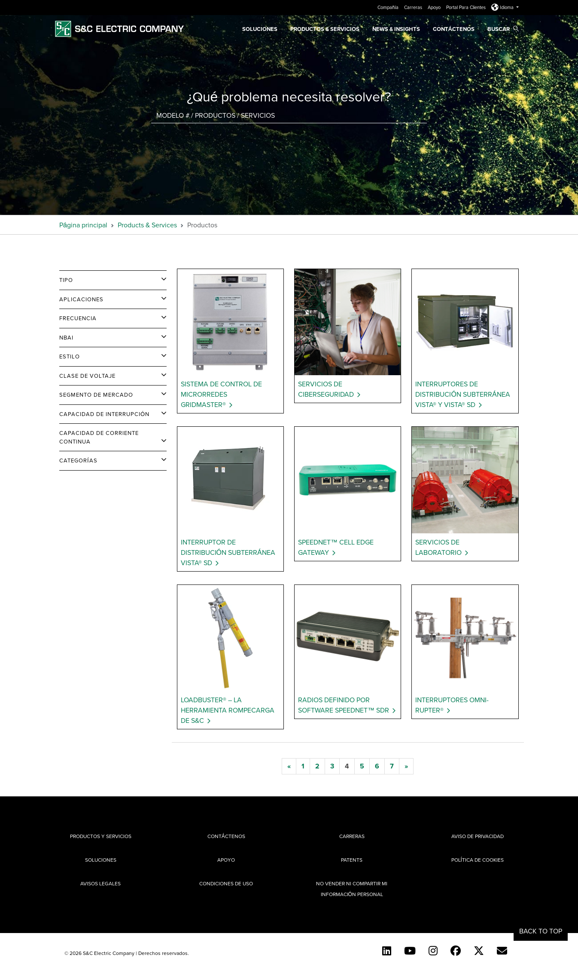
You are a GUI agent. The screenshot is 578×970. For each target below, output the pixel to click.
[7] (391, 766)
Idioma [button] (503, 7)
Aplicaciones (81, 299)
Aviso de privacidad (477, 836)
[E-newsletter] (502, 950)
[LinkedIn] (386, 950)
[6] (377, 766)
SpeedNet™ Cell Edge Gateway (336, 547)
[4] (347, 766)
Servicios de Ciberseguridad (326, 389)
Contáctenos (454, 29)
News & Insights (396, 29)
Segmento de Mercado (96, 394)
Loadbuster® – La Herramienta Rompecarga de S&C (227, 710)
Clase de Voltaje (87, 375)
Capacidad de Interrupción (104, 414)
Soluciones (259, 29)
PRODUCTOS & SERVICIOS (324, 29)
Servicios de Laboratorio (438, 547)
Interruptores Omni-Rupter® (452, 705)
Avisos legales (100, 883)
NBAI (66, 337)
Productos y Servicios (100, 836)
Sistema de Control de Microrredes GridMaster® (221, 394)
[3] (332, 766)
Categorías (78, 460)
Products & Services (147, 224)
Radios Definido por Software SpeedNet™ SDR (343, 705)
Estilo (69, 356)
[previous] (289, 766)
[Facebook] (455, 950)
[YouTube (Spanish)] (410, 950)
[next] (406, 766)
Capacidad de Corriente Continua (99, 437)
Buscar (503, 29)
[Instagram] (433, 950)
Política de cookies (477, 859)
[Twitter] (479, 950)
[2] (317, 766)
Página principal (83, 224)
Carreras (413, 7)
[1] (303, 766)
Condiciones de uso (226, 883)
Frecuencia (78, 318)
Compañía (388, 7)
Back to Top (540, 931)
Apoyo (435, 7)
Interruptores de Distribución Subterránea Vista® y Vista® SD (462, 394)
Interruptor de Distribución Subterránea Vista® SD (228, 552)
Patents (351, 859)
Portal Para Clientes (466, 7)
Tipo (66, 280)
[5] (362, 766)
